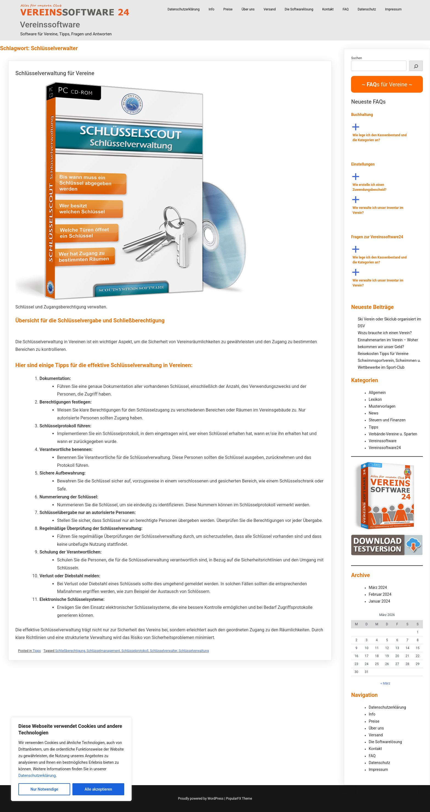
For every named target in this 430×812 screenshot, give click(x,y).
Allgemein (377, 392)
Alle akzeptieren (98, 789)
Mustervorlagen (382, 406)
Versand (270, 9)
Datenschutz (367, 9)
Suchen (356, 58)
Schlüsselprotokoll (134, 651)
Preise (228, 9)
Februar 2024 (380, 594)
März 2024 (378, 587)
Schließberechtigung (70, 651)
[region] (71, 759)
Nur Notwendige (44, 789)
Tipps (37, 651)
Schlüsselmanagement (103, 651)
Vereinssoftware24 (385, 447)
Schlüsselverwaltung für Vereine (54, 73)
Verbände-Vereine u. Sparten (393, 434)
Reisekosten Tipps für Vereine (383, 353)
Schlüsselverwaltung (194, 651)
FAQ (346, 9)
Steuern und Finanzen (387, 420)
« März (385, 683)
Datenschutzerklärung (37, 775)
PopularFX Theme (239, 798)
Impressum (393, 9)
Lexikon (375, 399)
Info (211, 9)
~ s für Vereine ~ (387, 84)
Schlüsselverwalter (163, 651)
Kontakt (327, 9)
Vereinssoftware (50, 24)
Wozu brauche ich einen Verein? (385, 333)
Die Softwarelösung (299, 9)
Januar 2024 (379, 601)
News (373, 413)
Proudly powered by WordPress (201, 798)
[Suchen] (416, 66)
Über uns (248, 9)
